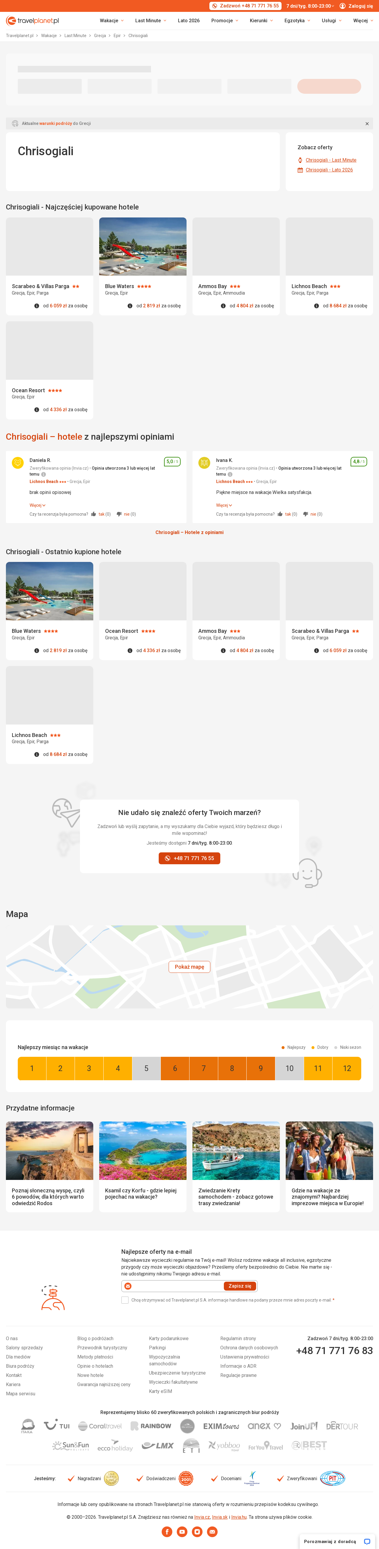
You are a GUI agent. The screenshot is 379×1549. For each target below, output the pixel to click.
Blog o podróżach (95, 1338)
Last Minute (76, 35)
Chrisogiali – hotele (44, 436)
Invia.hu (239, 1517)
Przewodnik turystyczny (102, 1348)
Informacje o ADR (238, 1366)
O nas (12, 1338)
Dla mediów (18, 1357)
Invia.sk (220, 1517)
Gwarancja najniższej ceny (104, 1384)
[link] (150, 21)
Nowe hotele (90, 1375)
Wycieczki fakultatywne (173, 1382)
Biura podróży (20, 1366)
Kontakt (14, 1375)
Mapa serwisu (20, 1394)
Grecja (100, 35)
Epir (118, 35)
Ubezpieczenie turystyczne (177, 1373)
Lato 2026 (189, 20)
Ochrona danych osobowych (249, 1348)
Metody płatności (95, 1357)
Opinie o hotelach (95, 1366)
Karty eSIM (160, 1391)
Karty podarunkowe (169, 1338)
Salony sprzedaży (24, 1348)
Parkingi (157, 1348)
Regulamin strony (238, 1338)
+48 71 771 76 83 (334, 1350)
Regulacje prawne (238, 1375)
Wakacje (49, 35)
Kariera (13, 1384)
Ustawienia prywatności (244, 1357)
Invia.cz (202, 1517)
